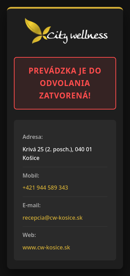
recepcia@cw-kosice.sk (53, 217)
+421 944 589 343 (45, 187)
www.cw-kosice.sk (46, 247)
